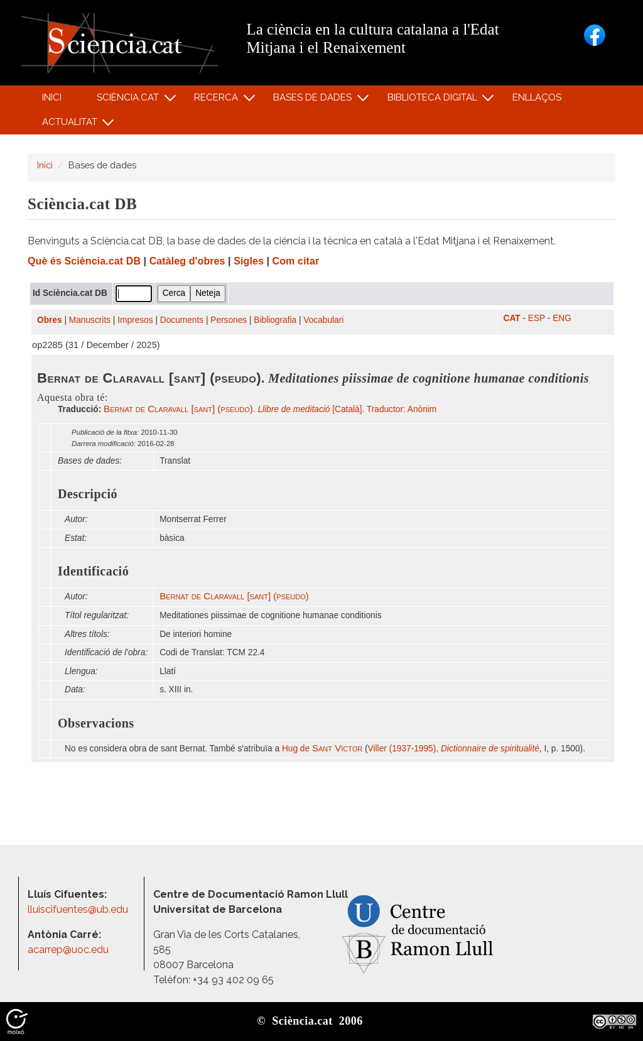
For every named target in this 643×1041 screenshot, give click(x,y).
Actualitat (71, 124)
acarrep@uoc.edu (68, 950)
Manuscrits (90, 320)
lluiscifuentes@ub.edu (79, 909)
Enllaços (536, 97)
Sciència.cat (129, 100)
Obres (49, 320)
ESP (536, 318)
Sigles (249, 261)
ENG (562, 318)
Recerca (218, 100)
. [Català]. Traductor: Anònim (270, 409)
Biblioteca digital (434, 100)
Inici (52, 97)
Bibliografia (275, 320)
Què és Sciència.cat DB (84, 261)
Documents (181, 320)
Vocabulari (323, 320)
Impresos (135, 320)
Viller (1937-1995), (453, 748)
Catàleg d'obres (187, 261)
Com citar (296, 261)
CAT (512, 318)
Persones (228, 320)
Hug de (322, 748)
